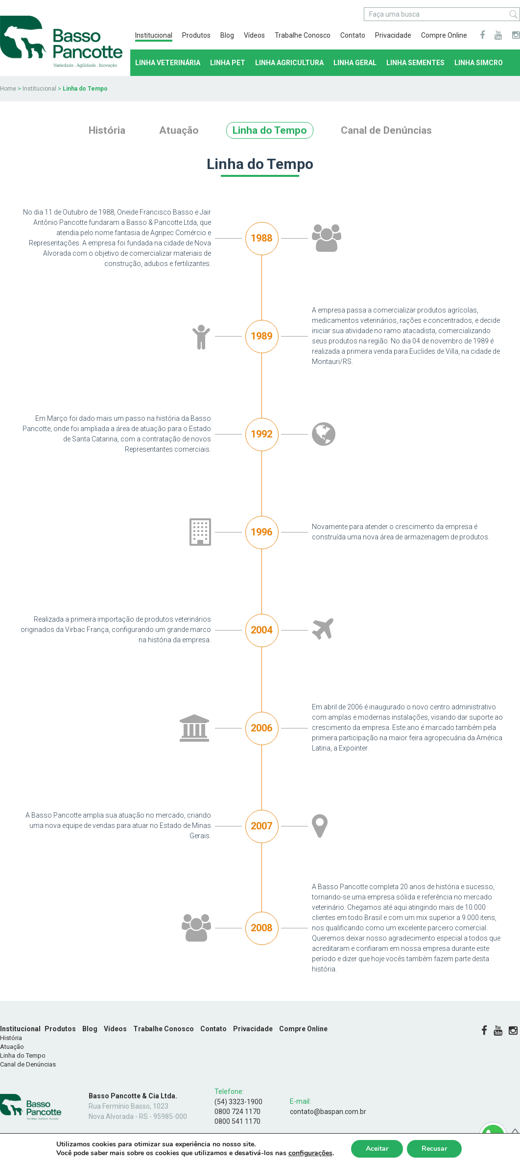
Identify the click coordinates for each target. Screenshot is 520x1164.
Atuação (179, 130)
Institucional (153, 35)
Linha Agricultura (289, 63)
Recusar (434, 1148)
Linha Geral (355, 63)
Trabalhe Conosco (303, 35)
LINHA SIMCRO (478, 63)
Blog (227, 35)
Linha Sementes (415, 63)
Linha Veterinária (167, 63)
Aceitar (377, 1148)
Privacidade (393, 35)
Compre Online (444, 35)
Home (8, 88)
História (107, 130)
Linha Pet (227, 63)
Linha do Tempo (270, 130)
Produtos (196, 35)
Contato (352, 35)
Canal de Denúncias (386, 130)
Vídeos (254, 35)
